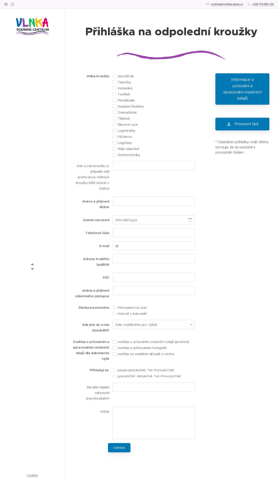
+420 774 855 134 (263, 4)
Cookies (32, 475)
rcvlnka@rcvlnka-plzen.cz (227, 4)
